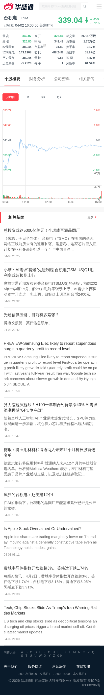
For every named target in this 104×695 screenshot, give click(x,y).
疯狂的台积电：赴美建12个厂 (30, 495)
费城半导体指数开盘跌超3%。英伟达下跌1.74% (46, 568)
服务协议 (35, 666)
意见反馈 (59, 666)
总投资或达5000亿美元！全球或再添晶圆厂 (42, 230)
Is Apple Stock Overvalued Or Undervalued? (42, 529)
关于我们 (11, 666)
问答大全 (10, 652)
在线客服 (83, 666)
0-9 (59, 655)
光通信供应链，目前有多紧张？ (31, 315)
